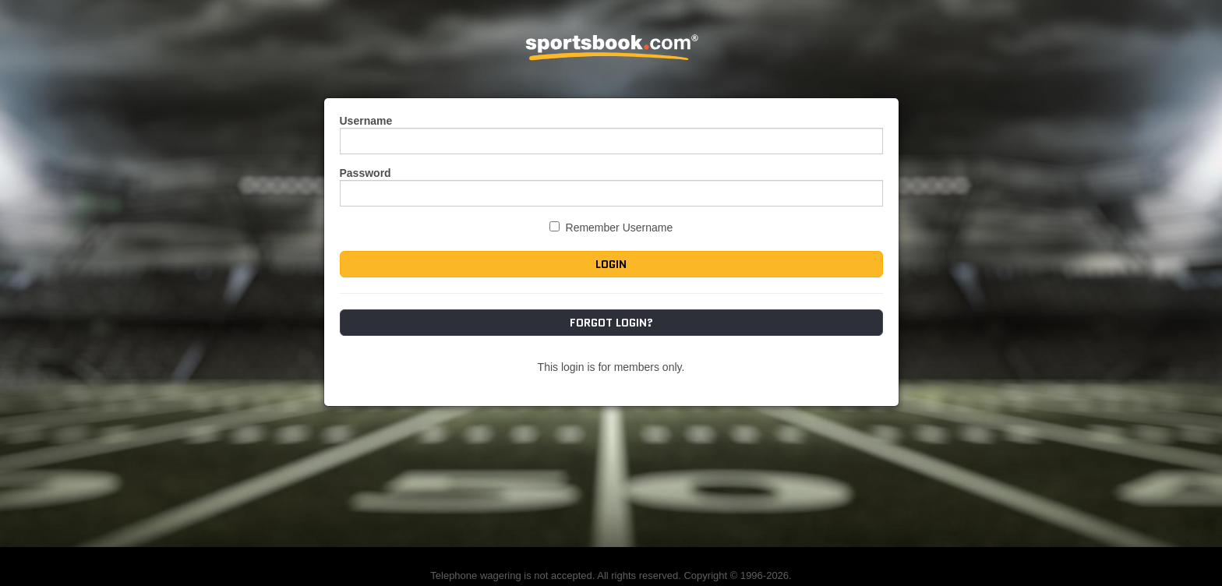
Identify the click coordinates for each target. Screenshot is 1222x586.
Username (366, 121)
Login (611, 264)
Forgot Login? (611, 322)
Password (365, 173)
